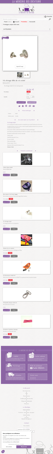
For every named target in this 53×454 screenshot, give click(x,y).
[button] (3, 451)
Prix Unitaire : (6, 91)
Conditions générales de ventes (26, 398)
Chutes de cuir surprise (8, 248)
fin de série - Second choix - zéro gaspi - (26, 412)
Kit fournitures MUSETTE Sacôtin (9, 275)
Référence (5, 83)
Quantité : (5, 96)
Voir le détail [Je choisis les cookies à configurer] (9, 446)
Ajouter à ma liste (31, 102)
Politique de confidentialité (26, 401)
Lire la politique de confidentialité (11, 442)
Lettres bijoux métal (8, 167)
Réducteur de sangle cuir (26, 419)
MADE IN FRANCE (26, 410)
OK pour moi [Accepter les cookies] (24, 446)
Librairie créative (26, 415)
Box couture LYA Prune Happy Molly (10, 194)
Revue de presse (26, 396)
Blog (26, 393)
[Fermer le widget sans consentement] (24, 429)
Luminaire (26, 417)
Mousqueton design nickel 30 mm (10, 302)
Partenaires (26, 403)
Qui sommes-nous (26, 391)
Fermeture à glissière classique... (10, 329)
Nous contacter (27, 425)
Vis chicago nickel (7, 221)
